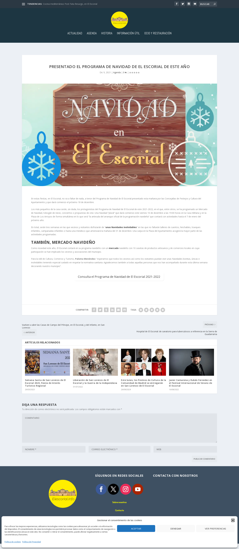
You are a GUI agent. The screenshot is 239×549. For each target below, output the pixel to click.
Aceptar (136, 528)
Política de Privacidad (31, 541)
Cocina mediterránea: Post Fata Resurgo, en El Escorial (70, 3)
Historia (106, 38)
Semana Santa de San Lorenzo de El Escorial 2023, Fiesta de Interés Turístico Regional (45, 388)
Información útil (128, 38)
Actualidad (74, 38)
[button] (232, 520)
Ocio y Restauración (158, 38)
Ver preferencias (215, 528)
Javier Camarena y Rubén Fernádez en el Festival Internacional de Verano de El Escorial (190, 388)
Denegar (175, 528)
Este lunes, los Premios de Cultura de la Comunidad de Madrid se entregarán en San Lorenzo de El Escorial (143, 388)
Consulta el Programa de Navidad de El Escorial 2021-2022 (119, 282)
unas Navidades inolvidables (121, 232)
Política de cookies (13, 541)
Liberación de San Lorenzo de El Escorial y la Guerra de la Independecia (95, 387)
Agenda (92, 38)
